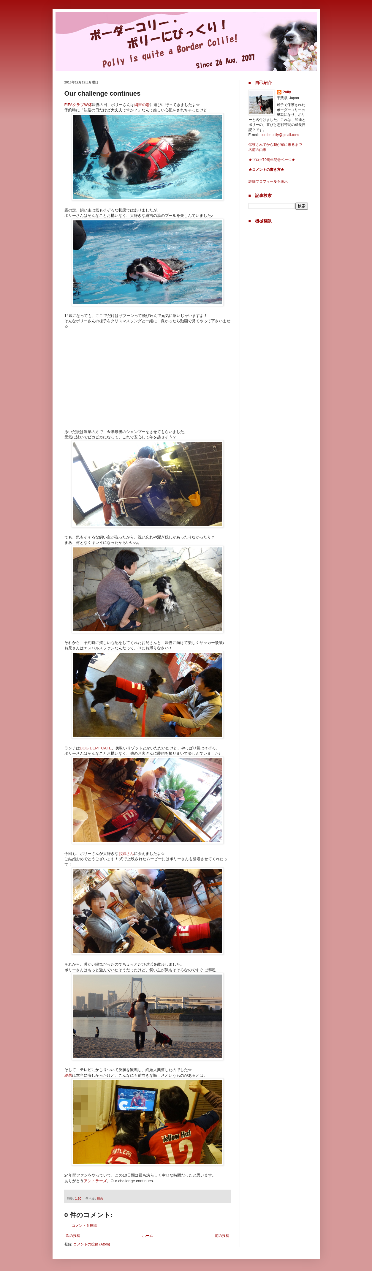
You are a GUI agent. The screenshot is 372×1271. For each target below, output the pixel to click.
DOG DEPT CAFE (96, 748)
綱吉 (100, 1198)
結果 (68, 1075)
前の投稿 (222, 1236)
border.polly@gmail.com (279, 135)
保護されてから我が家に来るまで (275, 145)
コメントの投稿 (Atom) (91, 1244)
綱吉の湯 (142, 104)
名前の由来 (257, 150)
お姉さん (126, 853)
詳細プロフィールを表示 (268, 181)
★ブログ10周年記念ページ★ (271, 160)
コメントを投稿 (84, 1225)
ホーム (147, 1236)
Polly (287, 92)
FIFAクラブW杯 (78, 104)
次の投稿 (73, 1236)
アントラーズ (95, 1181)
